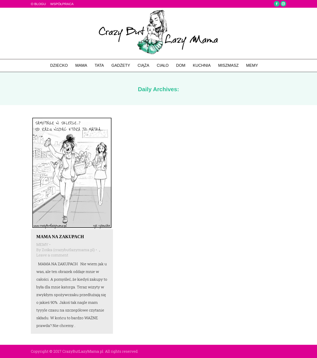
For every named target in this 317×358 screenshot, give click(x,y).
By (65, 249)
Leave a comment (52, 255)
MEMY (42, 244)
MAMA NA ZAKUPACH (60, 236)
